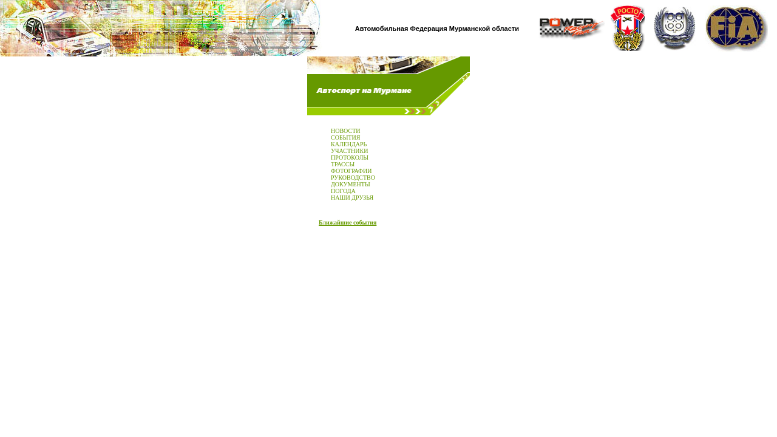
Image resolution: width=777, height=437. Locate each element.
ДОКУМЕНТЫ (350, 184)
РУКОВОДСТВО (353, 177)
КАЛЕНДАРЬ (349, 144)
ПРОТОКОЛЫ (349, 157)
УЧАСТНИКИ (349, 150)
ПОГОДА (343, 191)
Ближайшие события (347, 222)
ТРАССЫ (343, 164)
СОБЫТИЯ (345, 137)
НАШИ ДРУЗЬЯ (352, 197)
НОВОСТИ (345, 130)
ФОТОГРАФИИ (351, 171)
